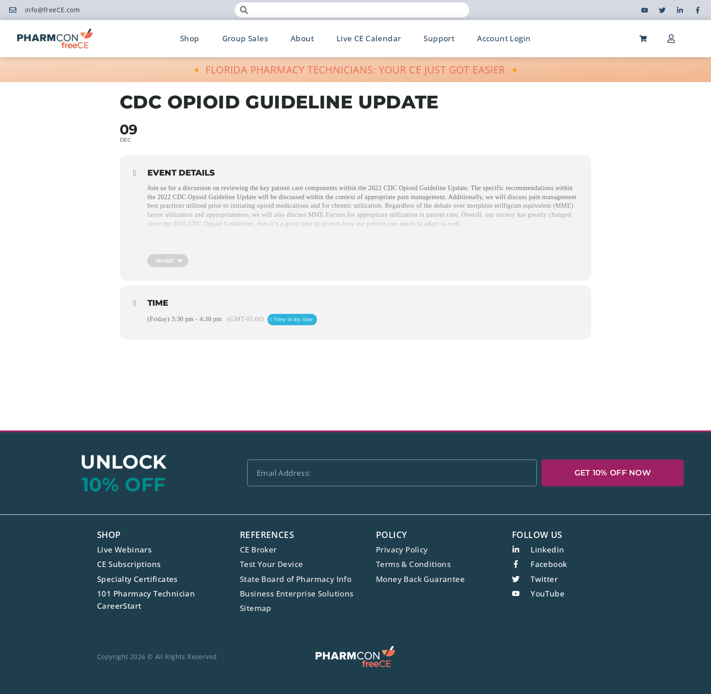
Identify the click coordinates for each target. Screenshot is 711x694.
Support (439, 38)
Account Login (504, 38)
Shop (190, 38)
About (302, 38)
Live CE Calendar (368, 38)
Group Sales (245, 38)
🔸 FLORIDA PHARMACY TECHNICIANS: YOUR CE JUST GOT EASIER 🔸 (355, 69)
